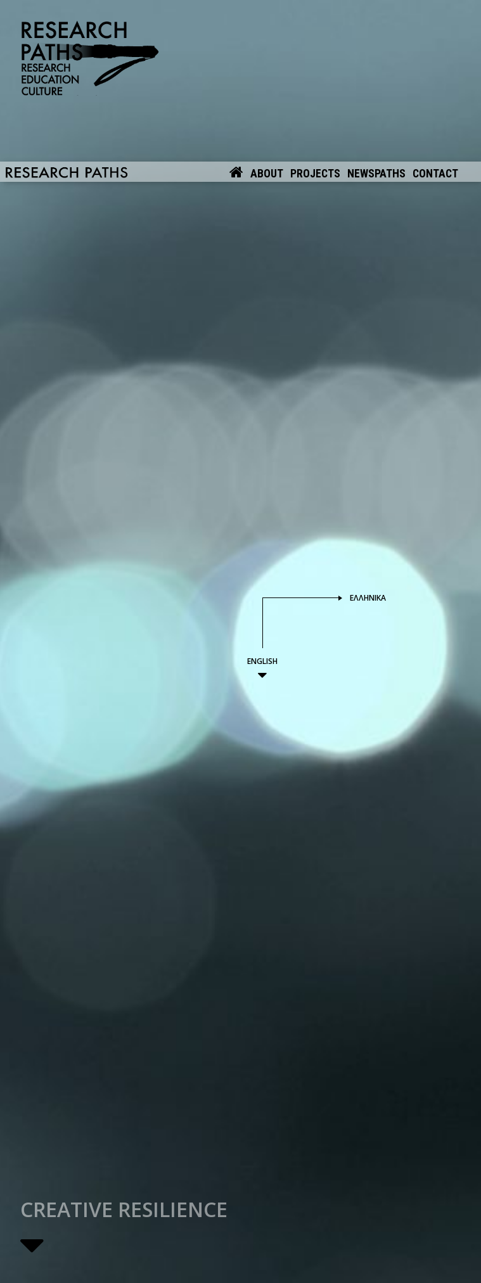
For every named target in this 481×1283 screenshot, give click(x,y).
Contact (435, 10)
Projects (315, 10)
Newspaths (376, 10)
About (266, 10)
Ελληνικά (368, 494)
